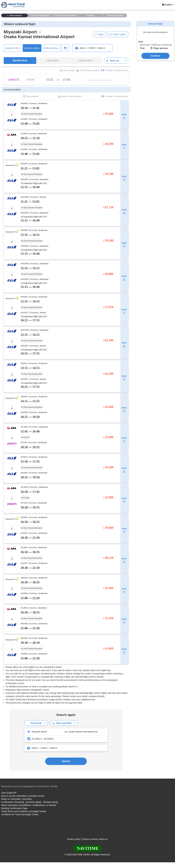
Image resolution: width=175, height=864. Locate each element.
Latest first (52, 60)
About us (103, 839)
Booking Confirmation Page (14, 808)
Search (66, 761)
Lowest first (85, 60)
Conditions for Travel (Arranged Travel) (19, 814)
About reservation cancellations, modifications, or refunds (28, 805)
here (76, 686)
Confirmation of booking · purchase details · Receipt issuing (29, 802)
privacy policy (73, 839)
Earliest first (20, 60)
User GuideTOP (8, 793)
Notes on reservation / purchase (16, 799)
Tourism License (90, 839)
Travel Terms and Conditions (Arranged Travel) (23, 811)
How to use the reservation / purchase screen (23, 796)
